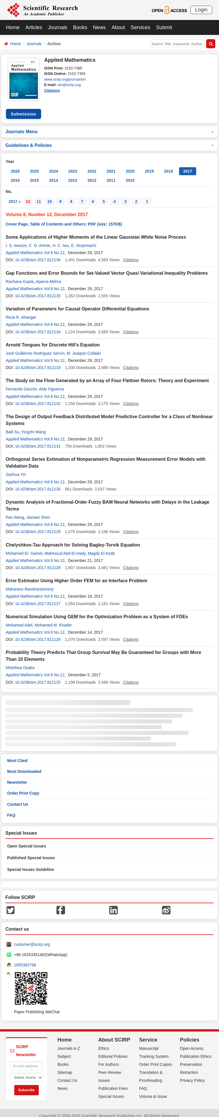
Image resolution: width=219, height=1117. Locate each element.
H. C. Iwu (60, 240)
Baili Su (12, 426)
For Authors (108, 1058)
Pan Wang (15, 512)
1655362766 (25, 959)
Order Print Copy (23, 787)
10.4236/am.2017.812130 (38, 483)
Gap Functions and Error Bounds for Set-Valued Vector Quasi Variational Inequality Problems (107, 267)
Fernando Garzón (21, 383)
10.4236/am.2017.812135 (38, 290)
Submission (23, 108)
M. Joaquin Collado (84, 347)
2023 (72, 165)
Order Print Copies (155, 1058)
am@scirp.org (69, 85)
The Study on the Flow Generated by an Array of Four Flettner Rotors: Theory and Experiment (107, 375)
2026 (15, 165)
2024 (53, 165)
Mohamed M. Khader (53, 619)
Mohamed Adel (19, 619)
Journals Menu (109, 125)
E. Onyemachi (83, 240)
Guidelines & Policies (109, 139)
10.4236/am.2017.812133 (38, 362)
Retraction (189, 1066)
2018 (168, 165)
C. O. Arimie (39, 240)
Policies (189, 1034)
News (99, 27)
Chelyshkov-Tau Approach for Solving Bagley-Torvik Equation (73, 539)
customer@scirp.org (32, 938)
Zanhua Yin (16, 469)
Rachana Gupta (20, 276)
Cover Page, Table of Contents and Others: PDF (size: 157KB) (64, 218)
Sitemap (65, 1066)
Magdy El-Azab (101, 547)
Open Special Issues (26, 840)
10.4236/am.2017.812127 (38, 598)
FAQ (11, 809)
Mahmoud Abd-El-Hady (65, 547)
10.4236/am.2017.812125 (38, 676)
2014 (53, 175)
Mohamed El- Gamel (24, 547)
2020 (130, 165)
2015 (34, 175)
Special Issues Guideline (30, 863)
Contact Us (17, 798)
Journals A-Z (69, 1042)
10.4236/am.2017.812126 (38, 634)
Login (201, 10)
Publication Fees (113, 1082)
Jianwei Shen (38, 512)
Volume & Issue (153, 1090)
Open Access (192, 1042)
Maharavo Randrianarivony (30, 583)
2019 (149, 165)
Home (13, 27)
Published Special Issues (31, 852)
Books (80, 27)
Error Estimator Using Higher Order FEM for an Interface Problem (76, 575)
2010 (130, 175)
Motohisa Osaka (20, 662)
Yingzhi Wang (33, 426)
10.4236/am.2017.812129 (38, 526)
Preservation (191, 1058)
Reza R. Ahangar (21, 312)
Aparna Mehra (48, 276)
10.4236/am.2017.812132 (38, 398)
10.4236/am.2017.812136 (38, 254)
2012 (92, 175)
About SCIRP (114, 1034)
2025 (34, 165)
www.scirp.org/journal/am (65, 79)
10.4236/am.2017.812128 (38, 562)
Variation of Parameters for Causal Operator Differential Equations (77, 303)
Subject (64, 1050)
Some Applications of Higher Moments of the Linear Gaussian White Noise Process (96, 231)
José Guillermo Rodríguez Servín (35, 347)
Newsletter (17, 777)
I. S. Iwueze (16, 240)
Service (148, 1034)
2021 (111, 165)
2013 (72, 175)
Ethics (103, 1042)
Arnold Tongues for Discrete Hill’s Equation (53, 339)
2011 (111, 175)
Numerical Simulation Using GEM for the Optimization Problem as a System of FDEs (97, 611)
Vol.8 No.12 (54, 247)
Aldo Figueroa (51, 383)
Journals (57, 27)
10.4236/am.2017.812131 (38, 440)
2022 (92, 165)
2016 (15, 175)
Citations (52, 90)
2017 (187, 165)
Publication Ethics (196, 1050)
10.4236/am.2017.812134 (38, 326)
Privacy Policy (192, 1074)
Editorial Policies (113, 1050)
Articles (33, 27)
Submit (164, 27)
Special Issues (111, 1090)
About (118, 27)
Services (140, 27)
